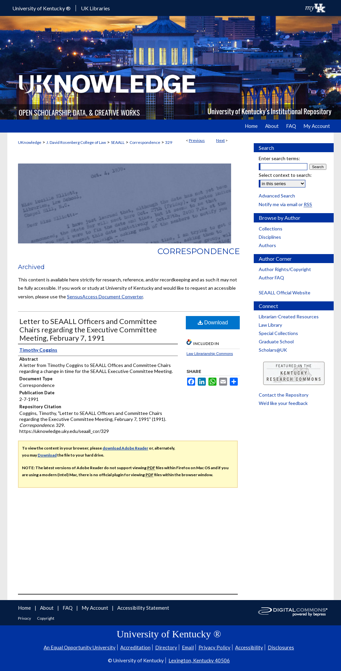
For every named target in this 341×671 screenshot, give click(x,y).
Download (213, 322)
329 (168, 142)
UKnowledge (29, 142)
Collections (270, 228)
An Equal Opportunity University (80, 647)
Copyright (45, 618)
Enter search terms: (279, 158)
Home (25, 608)
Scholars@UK (273, 350)
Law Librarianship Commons (209, 354)
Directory (166, 647)
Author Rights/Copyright (285, 269)
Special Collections (278, 333)
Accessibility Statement (143, 608)
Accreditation (135, 647)
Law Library (270, 325)
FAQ (68, 608)
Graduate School (276, 341)
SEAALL (118, 142)
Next (220, 140)
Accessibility (249, 647)
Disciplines (270, 237)
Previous (197, 140)
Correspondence (145, 142)
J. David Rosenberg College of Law (76, 142)
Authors (267, 245)
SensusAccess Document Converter (105, 296)
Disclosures (281, 647)
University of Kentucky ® (41, 8)
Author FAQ (271, 277)
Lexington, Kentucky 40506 (199, 660)
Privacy (25, 618)
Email (188, 647)
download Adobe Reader (125, 448)
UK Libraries (95, 8)
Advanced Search (277, 195)
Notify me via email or (285, 204)
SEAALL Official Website (284, 292)
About (47, 608)
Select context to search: (285, 175)
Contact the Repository (283, 395)
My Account (95, 608)
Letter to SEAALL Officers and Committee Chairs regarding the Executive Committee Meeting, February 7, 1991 (88, 329)
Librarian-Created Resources (289, 316)
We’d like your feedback (283, 403)
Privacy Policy (214, 647)
